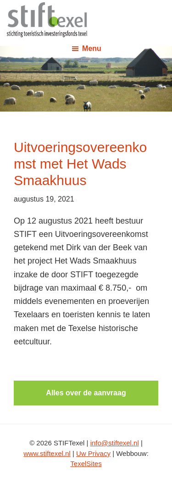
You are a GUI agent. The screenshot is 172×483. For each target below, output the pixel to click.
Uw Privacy (93, 453)
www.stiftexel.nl (47, 453)
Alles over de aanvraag (86, 393)
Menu (91, 48)
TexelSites (85, 463)
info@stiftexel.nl (114, 443)
